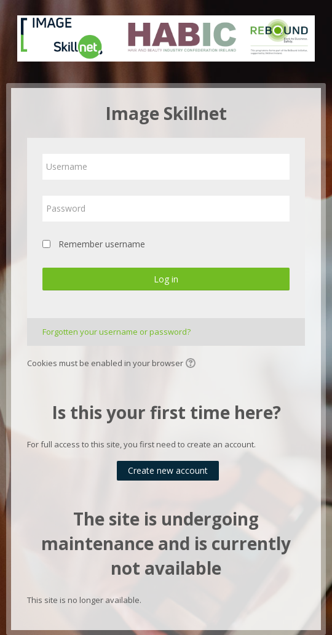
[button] (192, 364)
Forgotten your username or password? (116, 331)
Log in (166, 279)
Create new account (168, 470)
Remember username (101, 244)
